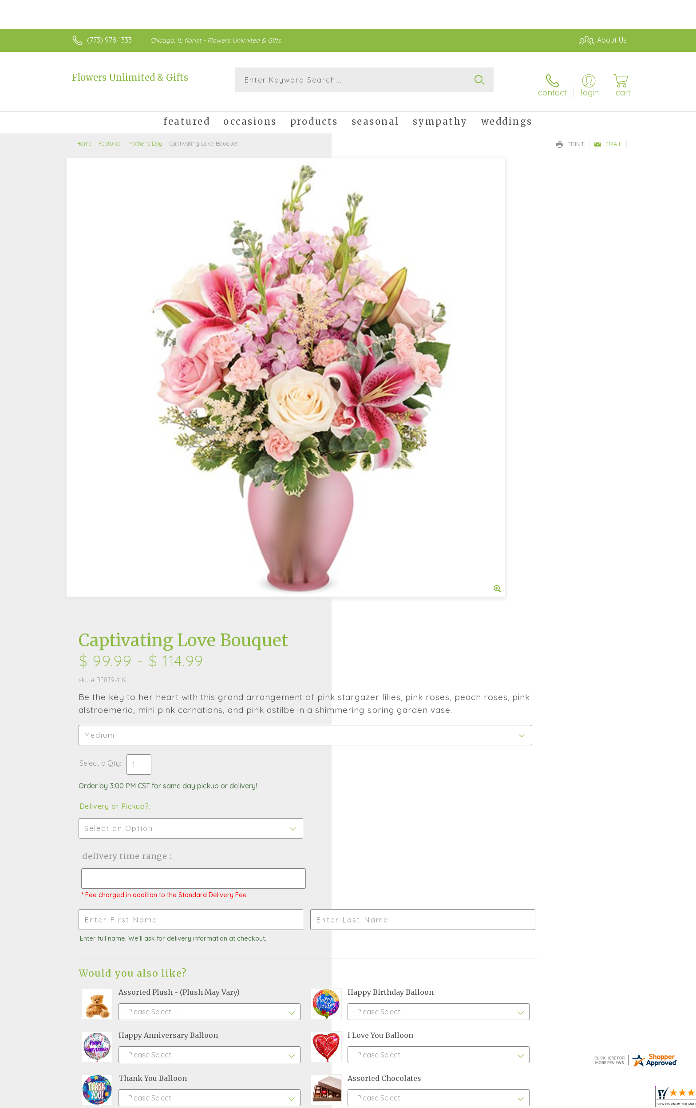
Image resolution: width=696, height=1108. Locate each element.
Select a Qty (369, 306)
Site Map (603, 1099)
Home (84, 135)
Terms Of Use (432, 1099)
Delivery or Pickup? (384, 349)
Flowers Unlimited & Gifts (130, 77)
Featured (110, 135)
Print (570, 136)
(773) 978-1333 (109, 40)
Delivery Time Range (392, 399)
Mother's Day (145, 135)
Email (608, 136)
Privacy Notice (484, 1099)
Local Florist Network (548, 1099)
